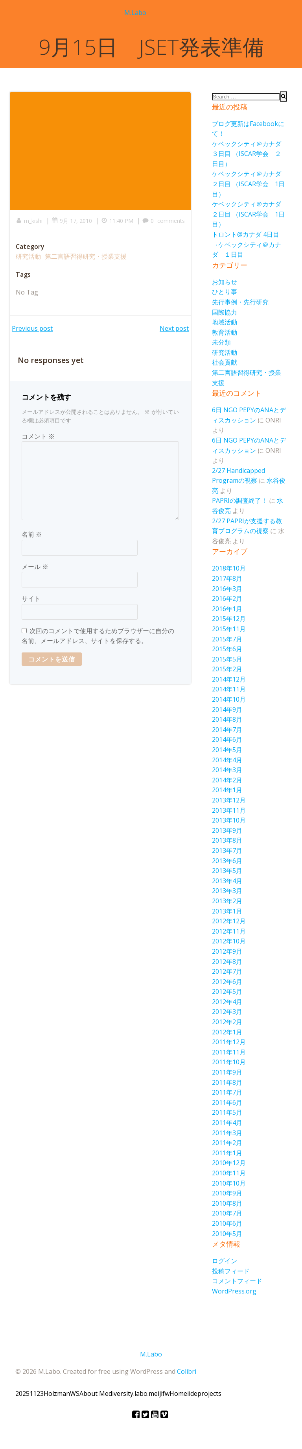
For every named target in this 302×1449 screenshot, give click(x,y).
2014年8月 (227, 719)
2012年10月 (229, 941)
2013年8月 (227, 840)
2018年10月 (229, 568)
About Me (94, 1393)
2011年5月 (227, 1112)
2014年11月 (229, 689)
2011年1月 (227, 1153)
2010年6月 (227, 1223)
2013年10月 (229, 820)
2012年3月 (227, 1011)
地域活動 (224, 322)
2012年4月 (227, 1001)
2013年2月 (227, 901)
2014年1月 (227, 790)
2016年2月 (227, 598)
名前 (32, 534)
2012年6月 (227, 981)
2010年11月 (229, 1173)
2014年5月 (227, 749)
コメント (38, 436)
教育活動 (224, 332)
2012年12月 (229, 921)
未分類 (221, 342)
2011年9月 (227, 1072)
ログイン (224, 1260)
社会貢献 (224, 362)
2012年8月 (227, 961)
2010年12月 (229, 1162)
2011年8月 (227, 1082)
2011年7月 (227, 1092)
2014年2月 (227, 780)
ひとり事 (224, 291)
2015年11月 (229, 628)
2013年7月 (227, 850)
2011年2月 (227, 1142)
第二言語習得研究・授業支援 (86, 256)
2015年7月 (227, 639)
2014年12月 (229, 679)
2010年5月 (227, 1233)
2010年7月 (227, 1213)
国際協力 (224, 312)
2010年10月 (229, 1183)
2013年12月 (229, 800)
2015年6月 (227, 649)
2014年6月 (227, 739)
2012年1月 (227, 1032)
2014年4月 (227, 760)
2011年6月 (227, 1102)
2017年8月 (227, 578)
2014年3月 (227, 769)
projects (209, 1393)
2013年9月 (227, 830)
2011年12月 (229, 1042)
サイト (31, 598)
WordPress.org (234, 1291)
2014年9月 (227, 709)
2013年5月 (227, 870)
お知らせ (224, 282)
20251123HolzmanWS (47, 1393)
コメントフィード (237, 1281)
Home (178, 1393)
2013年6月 (227, 860)
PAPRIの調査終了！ (239, 500)
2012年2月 (227, 1021)
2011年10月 (229, 1062)
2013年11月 (229, 810)
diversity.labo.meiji (135, 1393)
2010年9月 (227, 1193)
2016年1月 (227, 608)
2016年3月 (227, 588)
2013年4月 (227, 880)
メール (35, 566)
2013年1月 (227, 911)
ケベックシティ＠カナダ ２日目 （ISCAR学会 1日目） (249, 183)
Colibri (186, 1371)
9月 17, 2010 (72, 220)
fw (165, 1393)
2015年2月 (227, 669)
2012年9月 (227, 951)
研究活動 (28, 256)
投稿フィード (231, 1271)
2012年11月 (229, 931)
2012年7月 (227, 971)
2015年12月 (229, 618)
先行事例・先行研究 (240, 302)
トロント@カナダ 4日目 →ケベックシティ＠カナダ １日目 (248, 244)
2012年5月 (227, 991)
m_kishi (29, 220)
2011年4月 (227, 1122)
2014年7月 (227, 729)
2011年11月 (229, 1052)
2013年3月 (227, 890)
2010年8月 (227, 1203)
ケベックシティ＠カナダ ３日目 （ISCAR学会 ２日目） (249, 153)
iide (192, 1393)
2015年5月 (227, 659)
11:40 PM (117, 220)
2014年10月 (229, 699)
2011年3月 (227, 1132)
